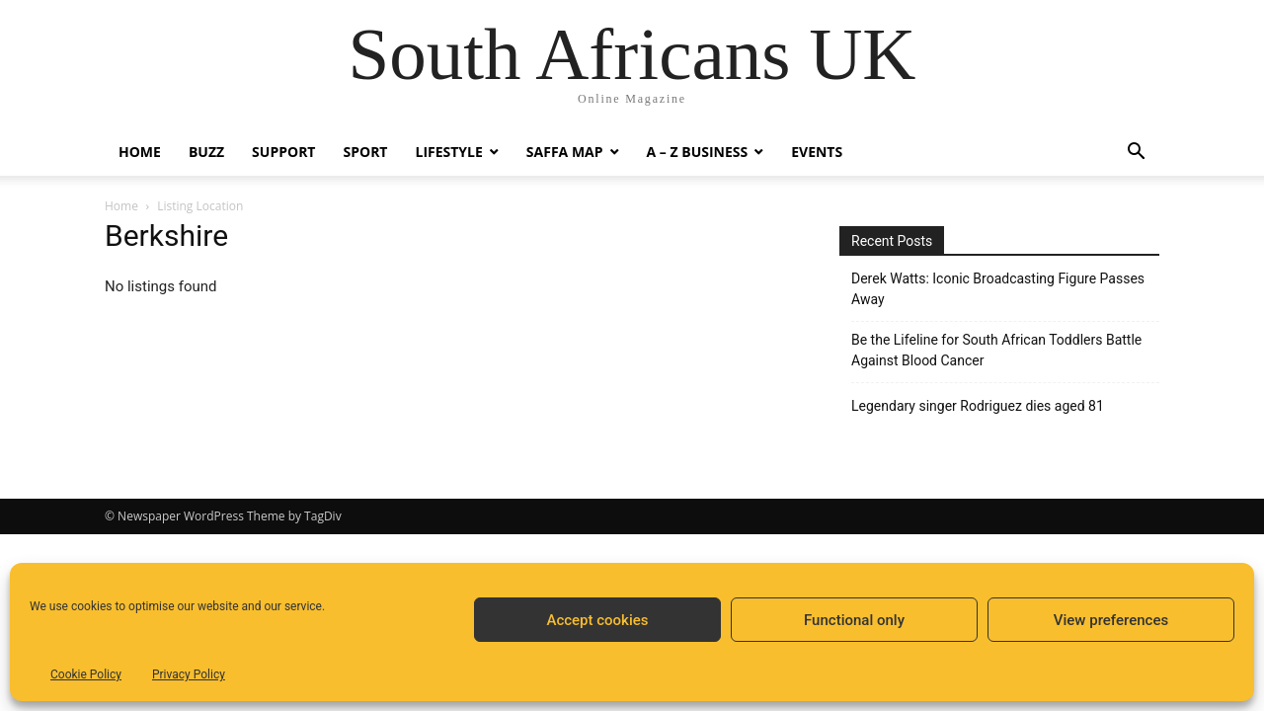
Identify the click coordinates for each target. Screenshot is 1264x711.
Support (283, 151)
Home (139, 151)
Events (816, 151)
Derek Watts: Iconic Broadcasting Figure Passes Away (998, 289)
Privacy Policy (188, 674)
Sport (365, 151)
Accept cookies (597, 620)
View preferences (1111, 620)
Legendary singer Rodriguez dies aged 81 (977, 406)
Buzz (206, 151)
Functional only (854, 620)
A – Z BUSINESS (698, 151)
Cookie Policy (85, 674)
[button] (1135, 153)
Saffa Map (564, 151)
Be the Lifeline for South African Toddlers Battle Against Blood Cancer (996, 350)
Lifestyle (448, 151)
